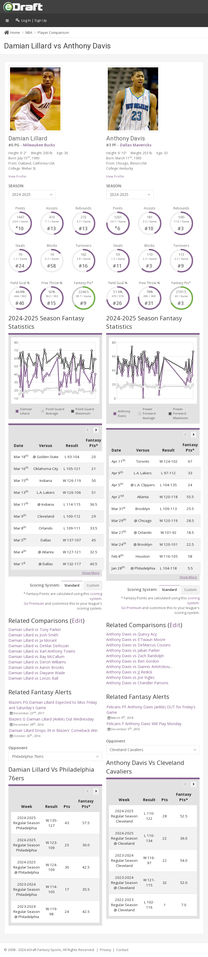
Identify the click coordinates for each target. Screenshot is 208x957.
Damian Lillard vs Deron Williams (37, 662)
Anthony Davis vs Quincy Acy (131, 634)
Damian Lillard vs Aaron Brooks (36, 667)
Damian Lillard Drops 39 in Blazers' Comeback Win (53, 730)
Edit (77, 620)
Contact (122, 950)
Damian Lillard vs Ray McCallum (36, 656)
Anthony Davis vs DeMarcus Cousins (138, 644)
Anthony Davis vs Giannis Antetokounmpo (143, 666)
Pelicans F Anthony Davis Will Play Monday (143, 723)
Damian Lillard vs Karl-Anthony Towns (41, 651)
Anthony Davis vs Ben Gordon (132, 661)
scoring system (96, 596)
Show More (90, 572)
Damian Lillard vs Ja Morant (32, 640)
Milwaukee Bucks (39, 144)
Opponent (18, 747)
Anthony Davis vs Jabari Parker (133, 650)
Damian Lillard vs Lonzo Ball (33, 678)
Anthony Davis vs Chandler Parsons (137, 682)
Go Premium (34, 603)
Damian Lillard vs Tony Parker (34, 629)
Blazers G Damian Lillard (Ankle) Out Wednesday (51, 719)
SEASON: (16, 185)
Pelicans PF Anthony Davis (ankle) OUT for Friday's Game (151, 709)
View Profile (17, 176)
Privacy (105, 950)
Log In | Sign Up (31, 20)
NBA (28, 32)
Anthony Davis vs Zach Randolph (135, 655)
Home (15, 32)
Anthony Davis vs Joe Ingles (130, 677)
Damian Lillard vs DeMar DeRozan (38, 645)
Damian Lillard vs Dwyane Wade (36, 672)
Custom (93, 585)
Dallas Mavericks (135, 144)
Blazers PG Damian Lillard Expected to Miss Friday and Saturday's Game (53, 705)
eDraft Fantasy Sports (44, 950)
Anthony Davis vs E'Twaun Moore (135, 639)
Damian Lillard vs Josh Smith (33, 634)
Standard (71, 585)
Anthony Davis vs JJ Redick (129, 672)
